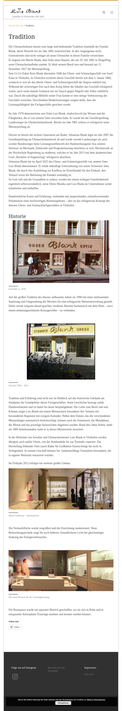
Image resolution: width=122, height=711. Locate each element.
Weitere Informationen (96, 700)
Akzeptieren (63, 703)
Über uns (19, 25)
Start (11, 25)
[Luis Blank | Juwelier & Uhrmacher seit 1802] (26, 10)
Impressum (89, 674)
